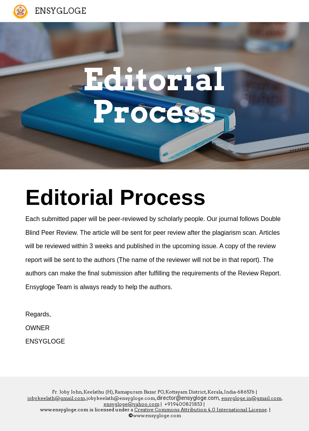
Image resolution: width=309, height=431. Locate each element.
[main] (154, 95)
